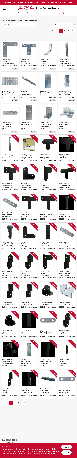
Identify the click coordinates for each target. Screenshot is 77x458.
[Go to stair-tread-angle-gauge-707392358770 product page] (48, 384)
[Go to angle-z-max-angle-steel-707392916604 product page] (48, 119)
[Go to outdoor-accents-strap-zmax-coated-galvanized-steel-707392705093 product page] (67, 178)
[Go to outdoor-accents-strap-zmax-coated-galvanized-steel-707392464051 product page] (29, 178)
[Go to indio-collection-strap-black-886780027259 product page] (29, 208)
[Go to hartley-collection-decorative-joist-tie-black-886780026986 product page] (10, 266)
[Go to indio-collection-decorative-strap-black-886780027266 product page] (10, 178)
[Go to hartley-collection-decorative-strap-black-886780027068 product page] (48, 178)
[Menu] (4, 9)
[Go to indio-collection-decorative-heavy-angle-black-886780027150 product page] (10, 355)
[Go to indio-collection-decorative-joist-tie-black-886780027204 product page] (67, 266)
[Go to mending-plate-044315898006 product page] (10, 87)
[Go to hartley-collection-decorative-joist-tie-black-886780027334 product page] (10, 384)
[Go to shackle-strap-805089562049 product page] (67, 384)
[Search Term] (38, 13)
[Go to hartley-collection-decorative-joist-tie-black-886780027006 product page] (29, 266)
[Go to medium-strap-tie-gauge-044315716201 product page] (10, 208)
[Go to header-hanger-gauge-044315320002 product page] (67, 296)
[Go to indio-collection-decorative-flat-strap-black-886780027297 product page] (29, 384)
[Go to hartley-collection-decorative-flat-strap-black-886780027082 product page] (29, 325)
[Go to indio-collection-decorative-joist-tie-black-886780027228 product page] (29, 296)
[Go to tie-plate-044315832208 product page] (48, 87)
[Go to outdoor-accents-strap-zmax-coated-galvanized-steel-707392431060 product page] (29, 237)
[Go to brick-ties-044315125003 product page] (10, 149)
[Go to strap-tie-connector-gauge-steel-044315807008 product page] (29, 87)
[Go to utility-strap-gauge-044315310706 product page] (29, 149)
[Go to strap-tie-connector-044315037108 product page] (29, 56)
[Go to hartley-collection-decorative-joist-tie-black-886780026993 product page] (67, 325)
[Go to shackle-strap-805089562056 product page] (48, 325)
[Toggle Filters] (75, 25)
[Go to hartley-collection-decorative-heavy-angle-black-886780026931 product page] (10, 325)
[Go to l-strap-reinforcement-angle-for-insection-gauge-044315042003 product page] (10, 56)
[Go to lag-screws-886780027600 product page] (10, 237)
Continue (66, 447)
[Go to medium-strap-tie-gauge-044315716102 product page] (67, 237)
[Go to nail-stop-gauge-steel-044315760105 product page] (10, 119)
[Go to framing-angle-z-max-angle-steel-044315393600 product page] (67, 87)
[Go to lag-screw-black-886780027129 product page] (67, 208)
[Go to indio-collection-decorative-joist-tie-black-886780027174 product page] (48, 355)
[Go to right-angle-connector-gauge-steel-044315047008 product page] (48, 56)
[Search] (63, 12)
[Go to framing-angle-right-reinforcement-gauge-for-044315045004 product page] (67, 119)
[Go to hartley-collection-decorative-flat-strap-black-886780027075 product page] (67, 355)
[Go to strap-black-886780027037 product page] (48, 208)
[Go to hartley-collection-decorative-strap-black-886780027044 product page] (67, 149)
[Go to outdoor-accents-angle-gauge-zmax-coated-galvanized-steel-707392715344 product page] (48, 296)
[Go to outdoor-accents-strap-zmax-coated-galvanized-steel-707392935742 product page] (48, 149)
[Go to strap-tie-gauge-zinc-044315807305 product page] (67, 56)
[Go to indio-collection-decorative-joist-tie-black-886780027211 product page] (10, 296)
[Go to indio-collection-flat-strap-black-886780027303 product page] (48, 237)
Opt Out (66, 452)
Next (73, 31)
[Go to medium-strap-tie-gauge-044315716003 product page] (29, 355)
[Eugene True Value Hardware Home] (26, 8)
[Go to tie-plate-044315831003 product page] (29, 119)
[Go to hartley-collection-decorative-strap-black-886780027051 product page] (48, 266)
